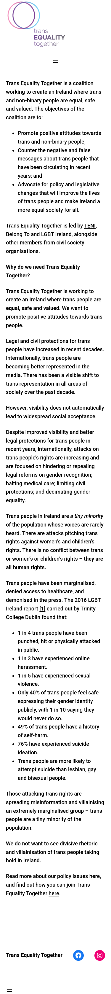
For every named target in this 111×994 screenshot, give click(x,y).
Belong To (18, 234)
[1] (42, 608)
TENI (90, 225)
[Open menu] (55, 61)
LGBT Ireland (56, 234)
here (94, 876)
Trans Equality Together (34, 955)
